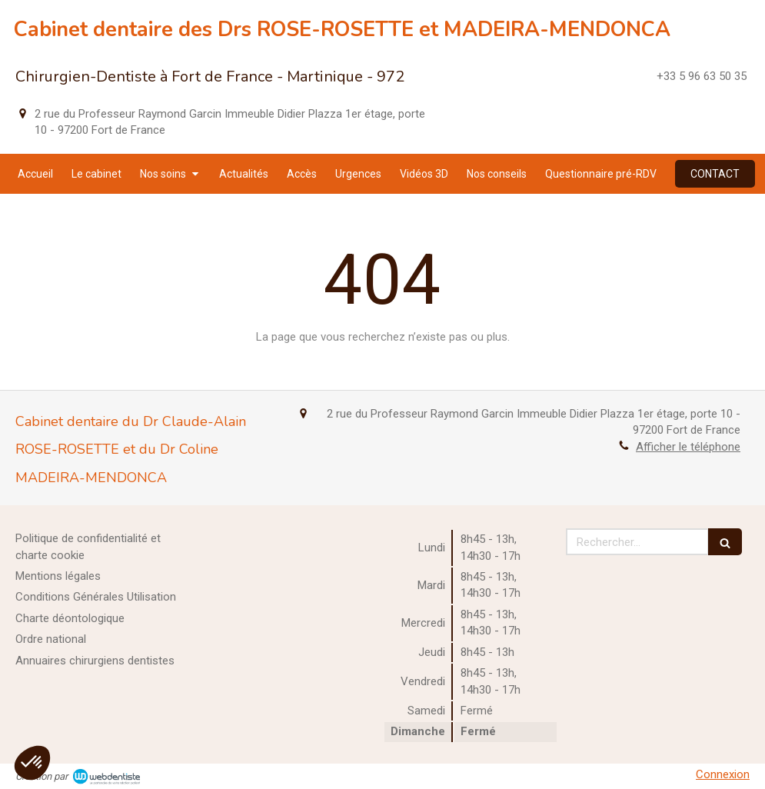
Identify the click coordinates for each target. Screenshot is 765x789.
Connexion (723, 774)
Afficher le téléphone (688, 447)
